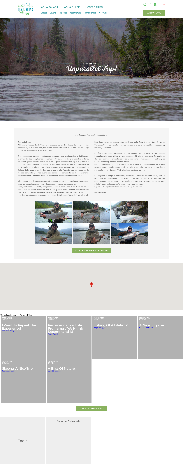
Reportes (63, 13)
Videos (44, 13)
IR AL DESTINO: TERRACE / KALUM (91, 250)
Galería (53, 13)
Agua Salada (49, 7)
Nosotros (103, 13)
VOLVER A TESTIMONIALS (91, 408)
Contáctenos (154, 13)
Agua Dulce (72, 7)
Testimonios (75, 13)
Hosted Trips (94, 7)
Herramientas (90, 13)
